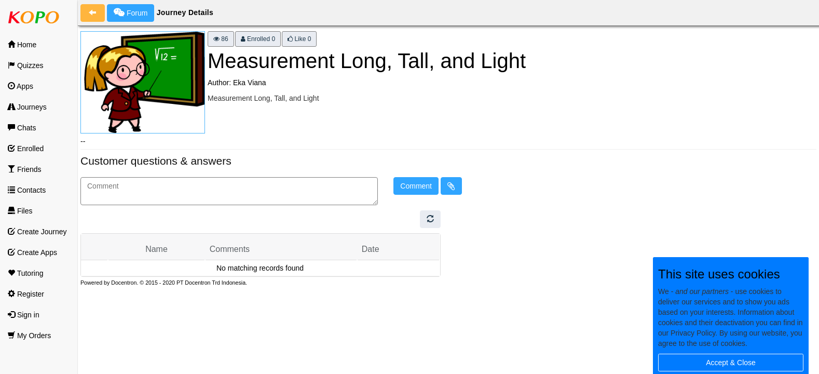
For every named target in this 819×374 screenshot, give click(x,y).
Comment (416, 186)
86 (220, 39)
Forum (130, 12)
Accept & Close (731, 362)
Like (299, 39)
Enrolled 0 (258, 39)
